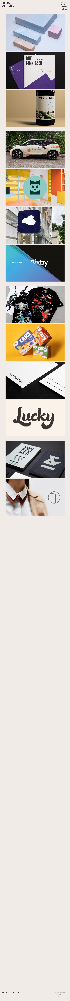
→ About (64, 9)
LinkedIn (57, 997)
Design (63, 2)
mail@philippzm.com (61, 992)
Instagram (57, 995)
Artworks (64, 7)
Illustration (64, 4)
